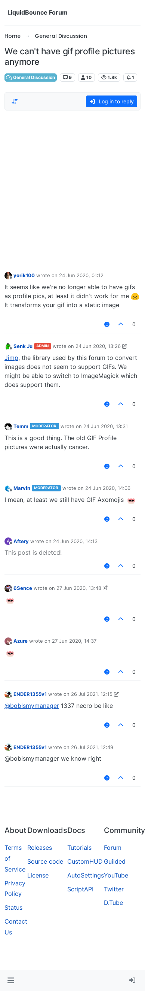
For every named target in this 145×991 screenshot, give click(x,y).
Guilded (115, 861)
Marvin (21, 488)
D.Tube (113, 902)
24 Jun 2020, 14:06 (107, 488)
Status (13, 907)
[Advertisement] (70, 189)
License (38, 875)
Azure (20, 641)
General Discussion (30, 77)
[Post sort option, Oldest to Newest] (14, 101)
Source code (45, 861)
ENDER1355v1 (30, 694)
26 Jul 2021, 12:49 (92, 747)
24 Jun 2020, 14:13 (75, 541)
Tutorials (79, 847)
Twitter (114, 889)
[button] (10, 980)
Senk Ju (23, 346)
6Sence (22, 588)
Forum (112, 847)
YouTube (116, 875)
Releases (39, 847)
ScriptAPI (80, 889)
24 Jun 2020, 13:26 (98, 346)
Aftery (21, 541)
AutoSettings (85, 875)
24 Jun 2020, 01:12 (81, 275)
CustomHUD (85, 861)
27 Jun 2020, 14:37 (74, 641)
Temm (20, 426)
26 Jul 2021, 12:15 (91, 694)
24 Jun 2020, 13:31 (105, 426)
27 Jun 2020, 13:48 (78, 588)
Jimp (11, 357)
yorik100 (24, 275)
